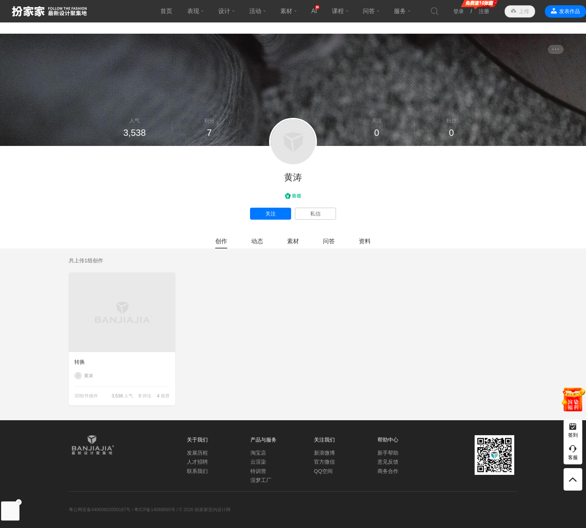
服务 (400, 11)
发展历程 (197, 453)
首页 (166, 11)
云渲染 (258, 462)
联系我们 (197, 471)
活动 (255, 11)
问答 (369, 11)
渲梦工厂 (260, 480)
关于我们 (197, 440)
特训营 (258, 471)
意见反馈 (387, 462)
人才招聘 (197, 462)
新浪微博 (324, 453)
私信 (315, 214)
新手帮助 (387, 453)
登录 (458, 11)
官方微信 (324, 462)
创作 (221, 241)
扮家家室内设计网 (49, 11)
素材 (286, 11)
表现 (193, 11)
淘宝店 (258, 453)
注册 (484, 11)
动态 (257, 241)
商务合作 (387, 471)
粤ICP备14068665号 (154, 509)
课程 (338, 11)
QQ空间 (323, 471)
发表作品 (569, 11)
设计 (224, 11)
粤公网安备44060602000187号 (99, 509)
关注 (270, 214)
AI (314, 11)
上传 (524, 11)
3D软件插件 (86, 396)
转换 (79, 362)
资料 (365, 241)
